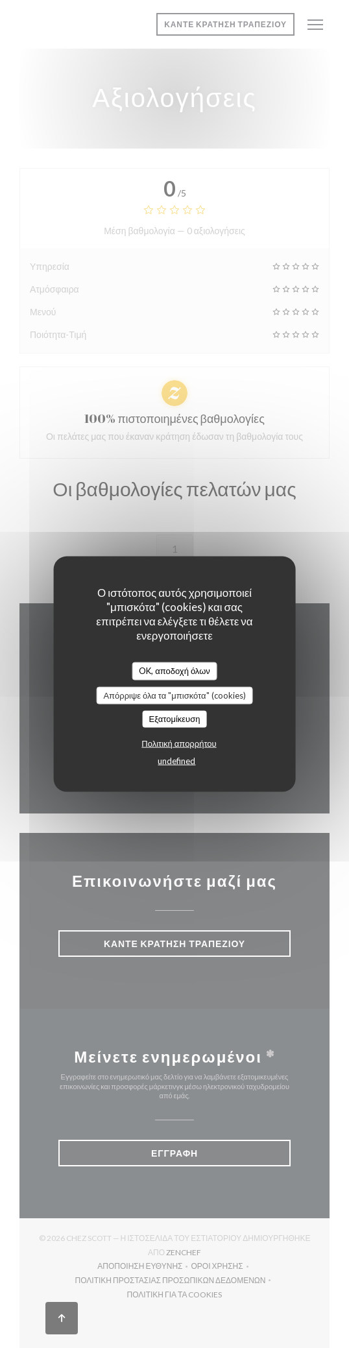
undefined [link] (176, 760)
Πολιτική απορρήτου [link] (178, 743)
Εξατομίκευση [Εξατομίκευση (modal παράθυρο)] (174, 719)
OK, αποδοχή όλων (174, 671)
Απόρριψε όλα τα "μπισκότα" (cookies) (174, 695)
